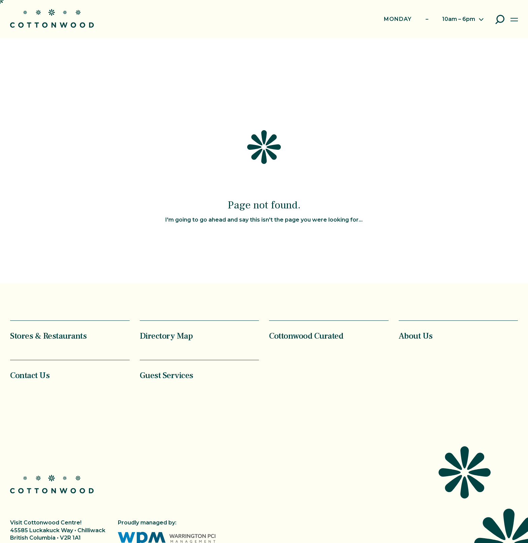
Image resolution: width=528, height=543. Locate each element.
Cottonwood (52, 18)
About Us (416, 336)
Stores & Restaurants (48, 336)
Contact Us (30, 375)
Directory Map (166, 336)
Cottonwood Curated (306, 336)
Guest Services (166, 375)
